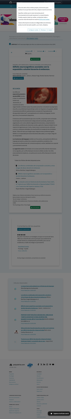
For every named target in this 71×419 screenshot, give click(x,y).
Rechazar (43, 30)
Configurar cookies (33, 30)
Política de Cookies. (44, 19)
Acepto (50, 30)
